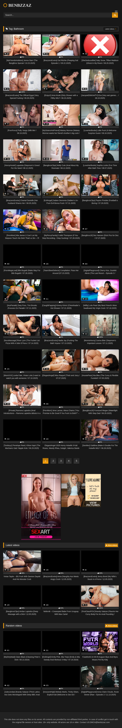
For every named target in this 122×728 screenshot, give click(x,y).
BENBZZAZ (17, 5)
